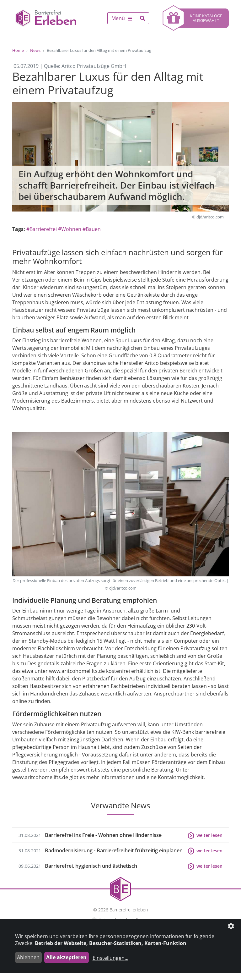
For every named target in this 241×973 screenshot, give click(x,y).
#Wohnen (69, 229)
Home (18, 50)
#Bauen (92, 229)
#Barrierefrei (41, 229)
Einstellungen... (110, 957)
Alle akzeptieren (66, 957)
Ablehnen (28, 957)
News (35, 50)
